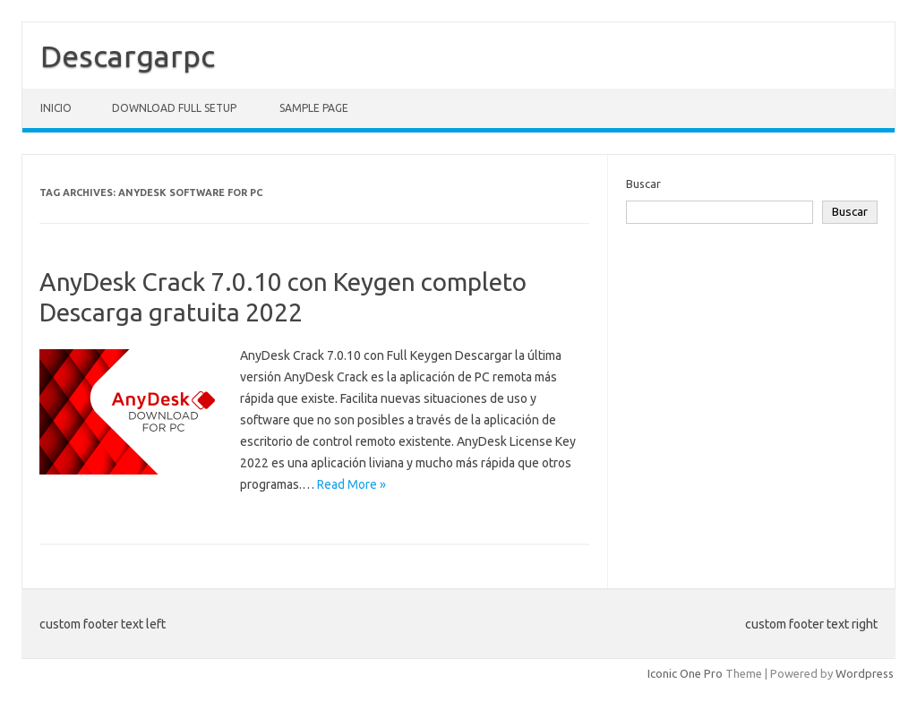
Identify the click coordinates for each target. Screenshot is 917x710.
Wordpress (865, 673)
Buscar (643, 183)
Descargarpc (127, 55)
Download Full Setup (174, 108)
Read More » (351, 484)
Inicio (56, 108)
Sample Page (313, 108)
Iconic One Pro (685, 673)
